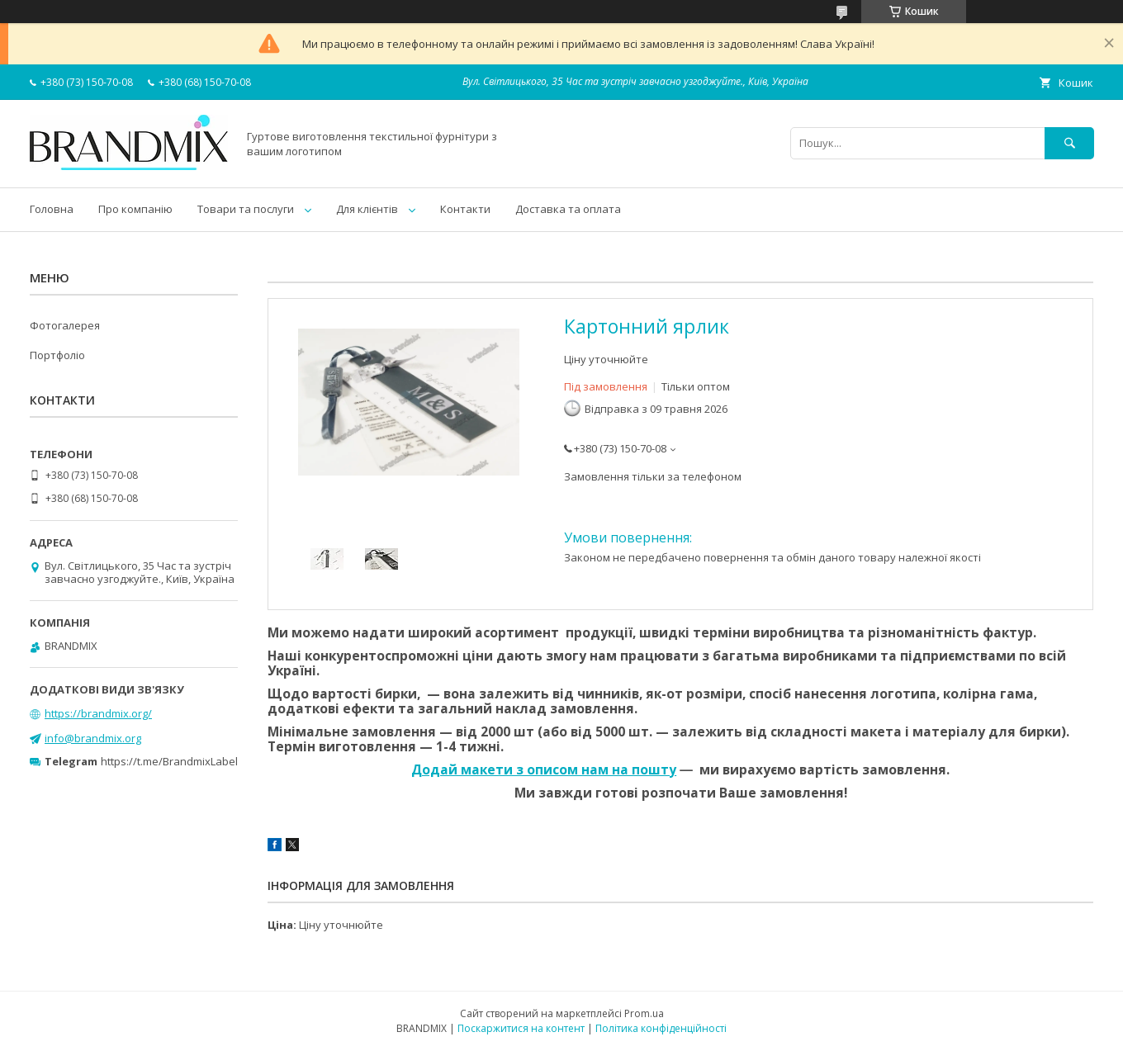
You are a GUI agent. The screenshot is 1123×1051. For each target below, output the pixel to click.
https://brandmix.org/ (98, 713)
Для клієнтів (367, 208)
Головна (51, 208)
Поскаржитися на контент (521, 1028)
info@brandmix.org (93, 738)
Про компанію (135, 208)
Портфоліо (57, 355)
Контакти (465, 208)
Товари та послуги (245, 208)
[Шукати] (1069, 143)
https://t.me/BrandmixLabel (169, 761)
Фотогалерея (65, 325)
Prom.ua (644, 1013)
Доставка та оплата (568, 208)
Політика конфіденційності (661, 1028)
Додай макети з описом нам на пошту (543, 769)
